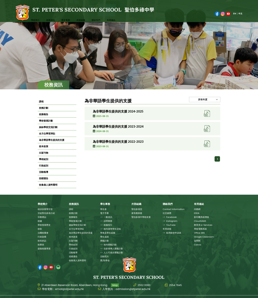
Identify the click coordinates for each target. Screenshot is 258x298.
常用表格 (167, 228)
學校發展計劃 (46, 125)
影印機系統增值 (201, 217)
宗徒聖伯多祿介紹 (46, 213)
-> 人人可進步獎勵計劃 (111, 252)
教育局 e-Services (203, 225)
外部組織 (74, 14)
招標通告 (43, 183)
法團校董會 (43, 232)
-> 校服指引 (106, 225)
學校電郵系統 (200, 228)
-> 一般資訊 (106, 217)
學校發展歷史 (44, 225)
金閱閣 (197, 240)
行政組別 (43, 170)
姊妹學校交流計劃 (48, 131)
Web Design (202, 294)
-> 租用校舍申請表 (172, 232)
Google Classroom (204, 236)
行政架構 (42, 236)
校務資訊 (47, 14)
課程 (41, 106)
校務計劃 (43, 112)
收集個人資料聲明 (48, 189)
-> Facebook (170, 217)
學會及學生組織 (107, 232)
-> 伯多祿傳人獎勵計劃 (111, 248)
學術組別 (43, 163)
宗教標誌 (42, 217)
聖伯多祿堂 (136, 209)
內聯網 (197, 209)
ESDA (196, 213)
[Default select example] (204, 107)
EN (234, 11)
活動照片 (104, 256)
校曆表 (41, 244)
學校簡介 (34, 14)
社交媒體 (167, 213)
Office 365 (199, 232)
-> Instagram (170, 221)
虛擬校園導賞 (44, 248)
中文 (240, 11)
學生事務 (60, 14)
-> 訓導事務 (106, 221)
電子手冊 (104, 213)
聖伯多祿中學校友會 (141, 217)
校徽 (40, 221)
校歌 (40, 228)
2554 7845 (176, 280)
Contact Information (173, 209)
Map (115, 280)
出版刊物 (43, 157)
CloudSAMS (200, 221)
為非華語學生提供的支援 (51, 144)
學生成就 (104, 236)
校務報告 (43, 118)
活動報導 (43, 176)
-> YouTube (169, 225)
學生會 (103, 209)
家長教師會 (136, 213)
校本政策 (43, 150)
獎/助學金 (105, 260)
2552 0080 (144, 280)
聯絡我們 (87, 14)
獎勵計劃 (104, 240)
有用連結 (100, 14)
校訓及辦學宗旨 (45, 209)
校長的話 (42, 240)
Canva (197, 244)
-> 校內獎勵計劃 (108, 244)
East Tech (216, 294)
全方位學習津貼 (47, 138)
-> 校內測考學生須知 (110, 228)
